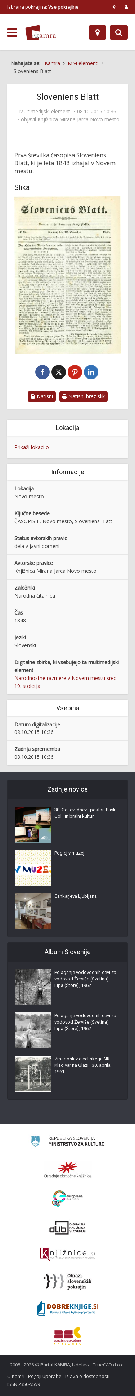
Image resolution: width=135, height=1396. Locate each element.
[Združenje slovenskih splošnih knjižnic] (67, 1255)
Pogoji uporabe (45, 1376)
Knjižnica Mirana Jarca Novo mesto (78, 119)
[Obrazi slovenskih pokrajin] (67, 1282)
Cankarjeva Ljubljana (75, 896)
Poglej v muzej (69, 853)
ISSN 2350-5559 (23, 1384)
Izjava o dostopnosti (87, 1376)
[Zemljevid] (97, 32)
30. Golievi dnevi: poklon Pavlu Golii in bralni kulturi (85, 813)
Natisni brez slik (83, 396)
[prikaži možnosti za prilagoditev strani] (114, 7)
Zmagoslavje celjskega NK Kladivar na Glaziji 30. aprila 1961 (82, 1065)
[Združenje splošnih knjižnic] (67, 1336)
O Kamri (15, 1376)
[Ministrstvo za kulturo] (67, 1142)
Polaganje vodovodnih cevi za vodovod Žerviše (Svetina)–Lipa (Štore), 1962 (85, 979)
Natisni (42, 396)
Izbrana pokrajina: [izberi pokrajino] (42, 7)
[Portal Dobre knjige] (67, 1309)
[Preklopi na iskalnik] (119, 32)
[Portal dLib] (67, 1228)
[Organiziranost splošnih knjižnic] (68, 1170)
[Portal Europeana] (67, 1199)
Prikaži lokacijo (31, 447)
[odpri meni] (12, 32)
